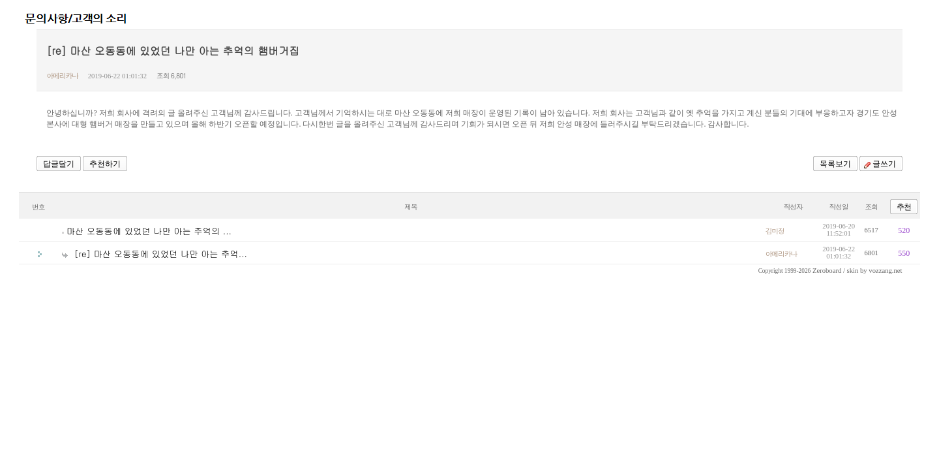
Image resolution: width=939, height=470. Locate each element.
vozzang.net (885, 270)
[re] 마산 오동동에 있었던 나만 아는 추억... (160, 253)
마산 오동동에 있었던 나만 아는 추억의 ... (149, 231)
